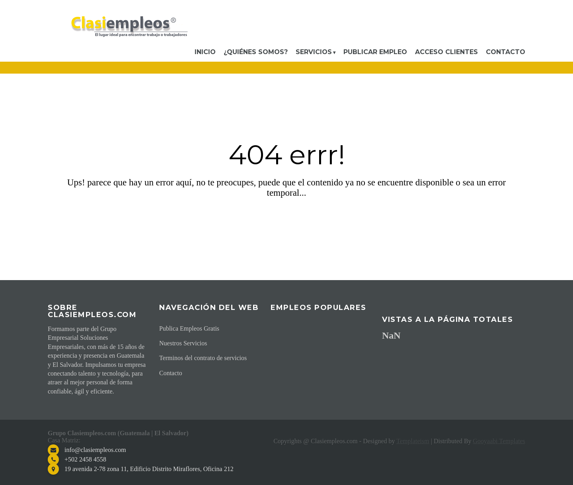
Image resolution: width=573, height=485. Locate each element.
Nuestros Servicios (183, 343)
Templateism (412, 441)
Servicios (314, 52)
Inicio (205, 52)
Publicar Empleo (375, 52)
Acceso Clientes (446, 52)
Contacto (505, 52)
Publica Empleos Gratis (189, 328)
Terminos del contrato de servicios (203, 357)
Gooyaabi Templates (499, 441)
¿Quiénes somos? (256, 52)
